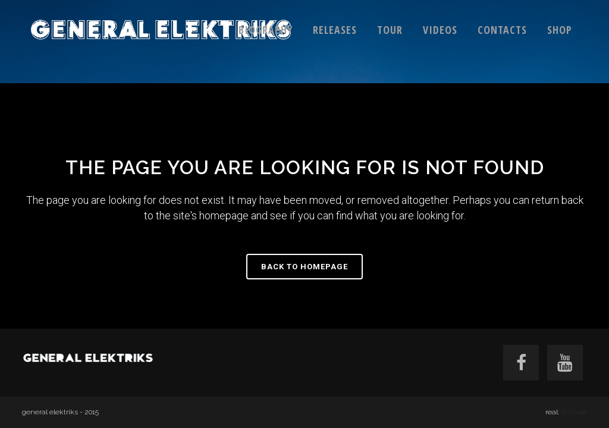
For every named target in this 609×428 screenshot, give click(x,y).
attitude (574, 412)
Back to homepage (304, 266)
